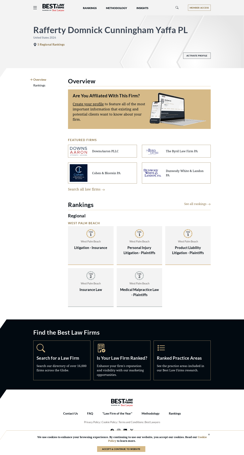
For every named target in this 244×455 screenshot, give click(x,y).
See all (197, 204)
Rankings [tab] (39, 85)
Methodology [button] (116, 8)
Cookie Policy (109, 422)
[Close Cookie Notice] (207, 435)
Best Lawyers (152, 422)
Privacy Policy (92, 422)
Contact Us (70, 413)
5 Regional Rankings (51, 44)
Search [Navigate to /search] (61, 360)
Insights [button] (142, 8)
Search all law (86, 189)
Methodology (151, 413)
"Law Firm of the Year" (117, 413)
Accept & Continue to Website (121, 449)
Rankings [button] (90, 8)
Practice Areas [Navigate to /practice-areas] (182, 360)
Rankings (175, 413)
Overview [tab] (39, 79)
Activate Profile (196, 55)
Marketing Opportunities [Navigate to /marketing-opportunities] (122, 360)
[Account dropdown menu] (199, 8)
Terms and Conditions (131, 422)
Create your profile (88, 104)
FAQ (90, 413)
